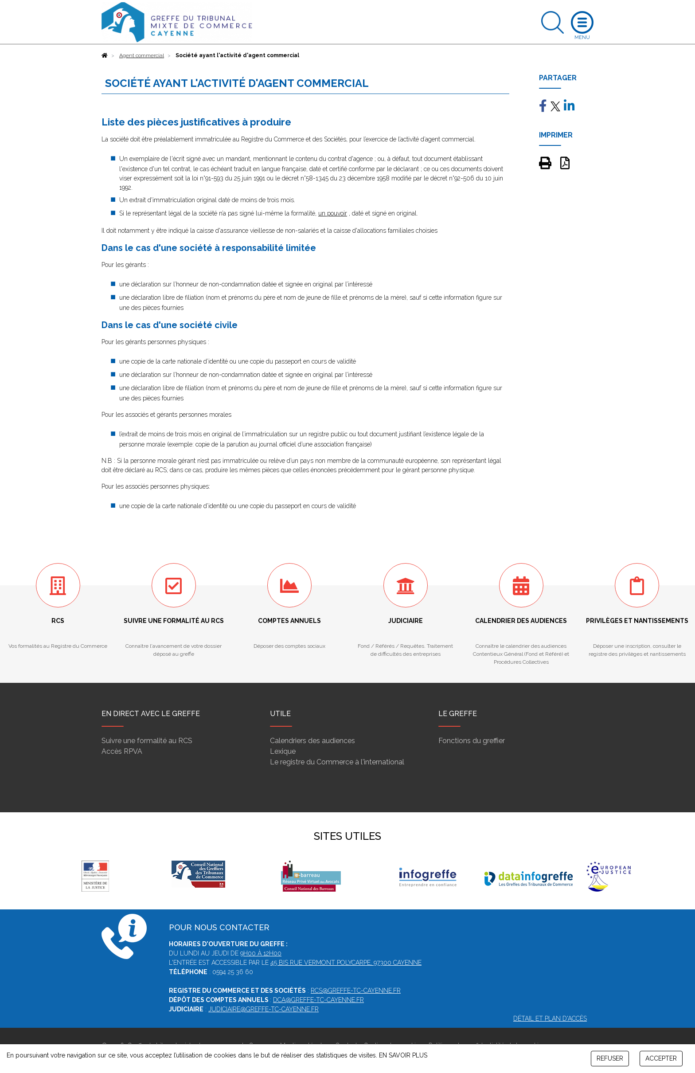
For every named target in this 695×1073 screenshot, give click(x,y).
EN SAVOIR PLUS (403, 1055)
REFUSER (610, 1058)
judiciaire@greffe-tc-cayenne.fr (263, 1009)
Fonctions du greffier (471, 740)
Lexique (283, 751)
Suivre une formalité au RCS (147, 740)
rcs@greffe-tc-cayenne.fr (356, 990)
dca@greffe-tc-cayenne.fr (318, 999)
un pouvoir (332, 213)
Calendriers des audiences (312, 740)
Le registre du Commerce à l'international (337, 762)
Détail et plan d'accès (550, 1018)
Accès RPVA (122, 751)
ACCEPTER (661, 1058)
